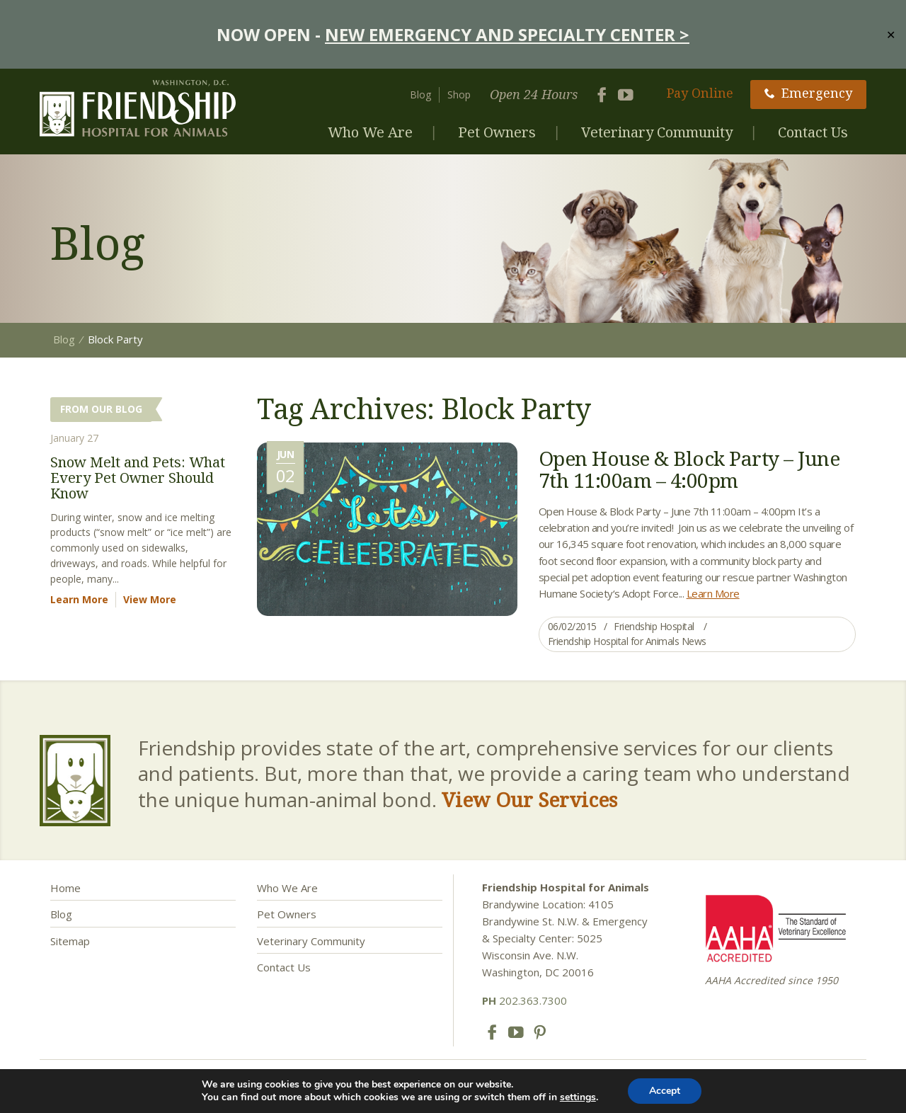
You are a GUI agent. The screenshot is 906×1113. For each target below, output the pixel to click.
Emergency (808, 92)
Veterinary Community (657, 132)
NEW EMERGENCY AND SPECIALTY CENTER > (507, 34)
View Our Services (529, 799)
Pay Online (700, 92)
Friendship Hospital (654, 626)
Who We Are (370, 132)
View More (149, 599)
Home (65, 888)
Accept (664, 1090)
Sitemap (70, 941)
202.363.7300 (524, 1000)
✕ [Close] (890, 34)
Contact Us (813, 132)
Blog (420, 94)
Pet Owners (497, 132)
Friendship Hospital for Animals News (627, 641)
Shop (459, 94)
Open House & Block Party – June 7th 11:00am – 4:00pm (689, 469)
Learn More (713, 593)
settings (578, 1097)
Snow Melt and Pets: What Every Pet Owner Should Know (137, 477)
